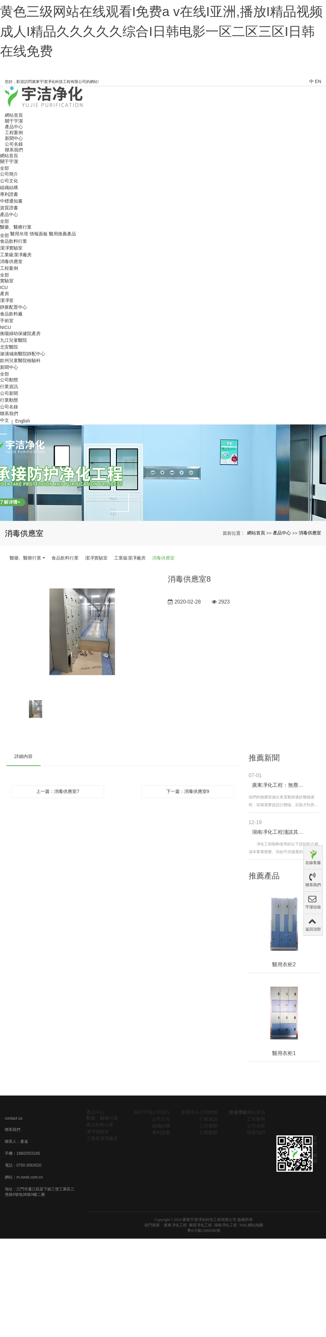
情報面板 (39, 233)
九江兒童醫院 (13, 340)
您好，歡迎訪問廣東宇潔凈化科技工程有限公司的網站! (52, 81)
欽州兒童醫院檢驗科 (20, 360)
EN (318, 81)
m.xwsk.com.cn (29, 1177)
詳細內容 (23, 756)
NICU (5, 327)
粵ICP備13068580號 (203, 1230)
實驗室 (7, 280)
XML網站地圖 (251, 1225)
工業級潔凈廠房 (16, 254)
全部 (4, 168)
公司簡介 (9, 174)
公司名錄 (9, 406)
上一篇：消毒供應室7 (57, 791)
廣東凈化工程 (175, 1225)
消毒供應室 (11, 261)
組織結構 (9, 187)
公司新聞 (9, 393)
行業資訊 (9, 386)
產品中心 (9, 214)
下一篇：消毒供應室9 (187, 791)
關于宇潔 (9, 161)
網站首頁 (9, 155)
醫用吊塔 (19, 233)
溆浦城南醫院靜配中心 (22, 353)
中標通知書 (11, 201)
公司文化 (9, 180)
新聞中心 (9, 367)
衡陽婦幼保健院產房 (20, 333)
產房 (4, 293)
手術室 (7, 320)
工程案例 (9, 268)
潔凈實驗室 (11, 247)
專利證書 (9, 194)
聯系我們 (9, 413)
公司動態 (9, 379)
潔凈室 (7, 300)
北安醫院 (9, 347)
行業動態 (9, 400)
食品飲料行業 (13, 241)
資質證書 (9, 207)
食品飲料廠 (11, 313)
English (22, 420)
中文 (4, 420)
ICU (4, 287)
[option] (82, 632)
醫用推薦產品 (62, 233)
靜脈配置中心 (13, 307)
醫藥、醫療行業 (16, 227)
